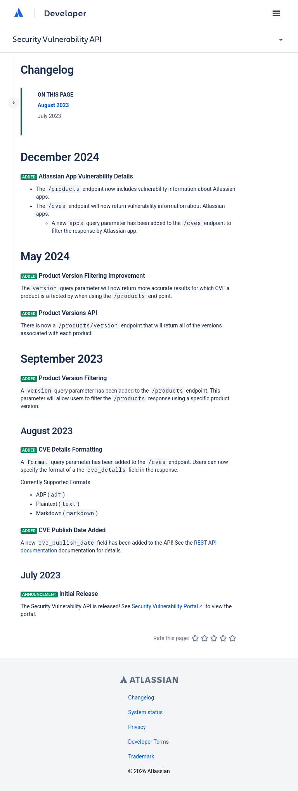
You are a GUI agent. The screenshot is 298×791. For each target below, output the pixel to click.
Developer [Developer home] (65, 13)
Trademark (141, 756)
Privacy (137, 727)
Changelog (141, 697)
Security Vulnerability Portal (168, 606)
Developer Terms (148, 742)
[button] (276, 13)
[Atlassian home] (18, 13)
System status (145, 712)
